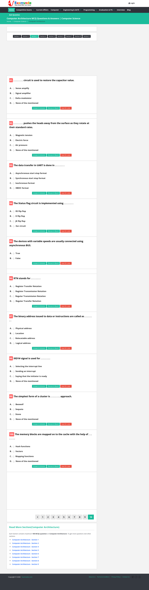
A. (11, 88)
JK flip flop (20, 221)
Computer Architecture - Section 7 (25, 557)
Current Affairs (42, 10)
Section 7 (69, 36)
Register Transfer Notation (28, 286)
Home (11, 10)
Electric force (21, 140)
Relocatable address (25, 338)
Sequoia (19, 409)
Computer (56, 10)
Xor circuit (21, 226)
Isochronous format (25, 183)
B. (11, 93)
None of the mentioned (27, 103)
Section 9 (87, 36)
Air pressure (21, 145)
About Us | (92, 577)
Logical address (23, 343)
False (17, 258)
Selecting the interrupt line (28, 366)
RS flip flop (20, 211)
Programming (90, 10)
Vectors (19, 451)
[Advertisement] (52, 58)
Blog (129, 10)
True (17, 253)
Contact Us (126, 577)
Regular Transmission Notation (30, 296)
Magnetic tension (23, 135)
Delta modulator (23, 98)
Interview (121, 10)
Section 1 (17, 36)
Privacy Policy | (116, 577)
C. (11, 98)
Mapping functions (24, 456)
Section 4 (43, 36)
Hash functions (22, 446)
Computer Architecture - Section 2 (25, 543)
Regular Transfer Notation (28, 301)
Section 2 (26, 36)
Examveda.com (26, 577)
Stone (18, 414)
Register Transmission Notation (30, 291)
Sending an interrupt (25, 371)
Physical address (23, 328)
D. (11, 103)
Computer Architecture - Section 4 (25, 547)
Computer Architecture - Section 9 (25, 564)
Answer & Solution (39, 108)
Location (19, 333)
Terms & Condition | (103, 577)
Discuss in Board (53, 108)
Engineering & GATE (72, 10)
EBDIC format (22, 188)
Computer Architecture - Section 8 (25, 561)
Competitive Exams (25, 10)
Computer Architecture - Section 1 (25, 540)
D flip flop (20, 216)
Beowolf (19, 404)
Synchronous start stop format (30, 178)
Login (132, 3)
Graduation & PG (107, 10)
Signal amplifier (23, 93)
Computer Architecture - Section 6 (25, 554)
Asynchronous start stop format (31, 173)
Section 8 (78, 36)
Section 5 (52, 36)
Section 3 (34, 36)
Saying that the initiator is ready (31, 376)
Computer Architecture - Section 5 (25, 550)
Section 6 (60, 36)
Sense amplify (22, 88)
